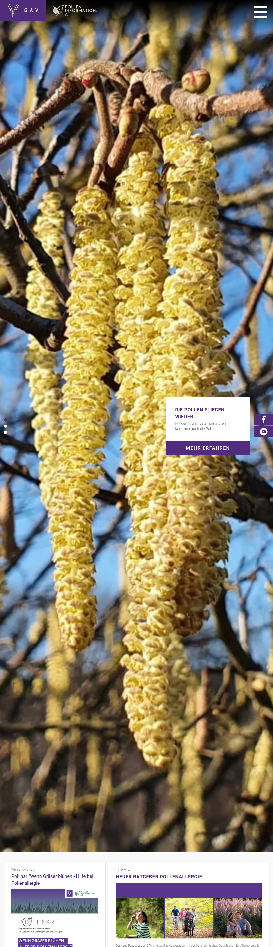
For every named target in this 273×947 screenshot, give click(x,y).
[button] (5, 55)
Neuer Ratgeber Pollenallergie (159, 147)
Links (233, 879)
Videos (263, 879)
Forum (263, 884)
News (248, 884)
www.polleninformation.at (133, 285)
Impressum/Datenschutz (203, 879)
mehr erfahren (20, 312)
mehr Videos (124, 394)
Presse (247, 879)
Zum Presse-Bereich (129, 499)
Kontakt (171, 879)
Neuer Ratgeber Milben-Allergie (44, 342)
